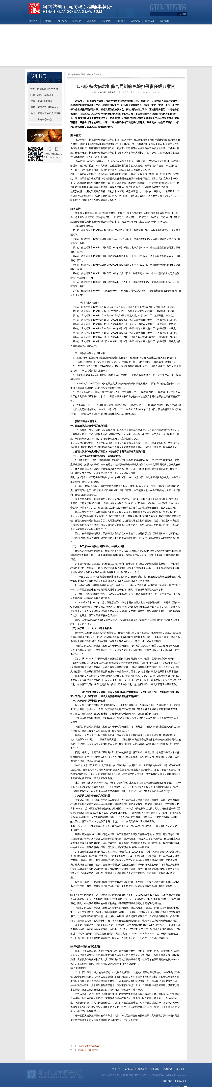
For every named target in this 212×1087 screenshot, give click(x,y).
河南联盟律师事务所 (107, 92)
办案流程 (91, 21)
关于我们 (47, 21)
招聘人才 (149, 21)
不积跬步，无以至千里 (88, 1050)
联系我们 (164, 21)
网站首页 (33, 21)
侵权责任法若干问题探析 (89, 1046)
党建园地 (120, 21)
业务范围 (106, 21)
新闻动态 (62, 21)
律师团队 (76, 21)
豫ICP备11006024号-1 (174, 1081)
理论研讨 (97, 74)
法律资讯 (135, 21)
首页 (89, 74)
